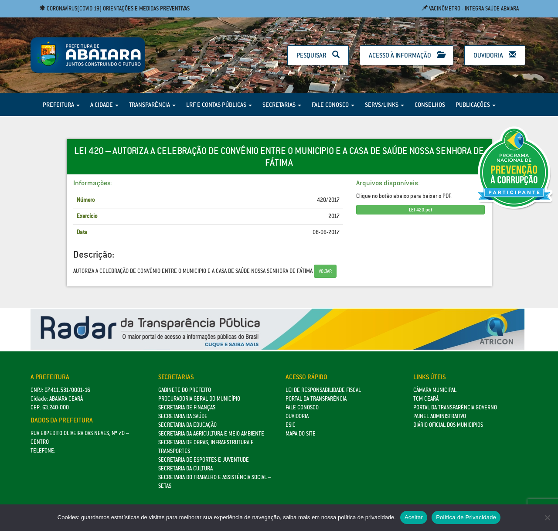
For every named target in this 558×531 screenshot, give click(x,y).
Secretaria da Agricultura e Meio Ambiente (211, 433)
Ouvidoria (494, 55)
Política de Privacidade (466, 517)
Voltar (325, 271)
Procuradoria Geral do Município (199, 398)
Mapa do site (301, 433)
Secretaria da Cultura (185, 468)
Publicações (476, 105)
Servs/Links (384, 105)
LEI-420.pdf (420, 210)
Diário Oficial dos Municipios (448, 425)
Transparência (152, 105)
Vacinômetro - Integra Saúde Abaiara (470, 8)
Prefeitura (61, 105)
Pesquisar (318, 55)
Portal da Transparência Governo (455, 407)
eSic (291, 425)
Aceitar (414, 517)
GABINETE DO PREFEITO (184, 390)
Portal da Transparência (316, 398)
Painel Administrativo (439, 416)
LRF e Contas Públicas (219, 105)
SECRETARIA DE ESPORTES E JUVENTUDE (203, 459)
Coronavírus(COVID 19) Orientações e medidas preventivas (114, 8)
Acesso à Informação (406, 55)
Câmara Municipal (434, 390)
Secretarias (281, 105)
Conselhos (430, 105)
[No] (547, 517)
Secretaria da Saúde (183, 416)
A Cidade (104, 105)
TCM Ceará (426, 398)
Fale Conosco (333, 105)
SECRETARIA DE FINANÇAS (186, 407)
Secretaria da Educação (187, 425)
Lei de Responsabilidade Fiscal (323, 390)
